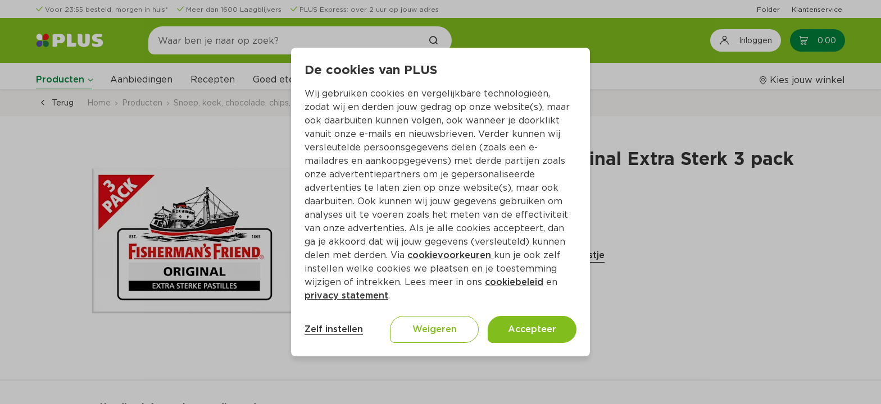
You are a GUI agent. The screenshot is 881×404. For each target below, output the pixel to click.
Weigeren (434, 329)
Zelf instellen (334, 329)
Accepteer (532, 329)
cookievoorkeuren (450, 255)
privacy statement (346, 295)
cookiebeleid (514, 282)
